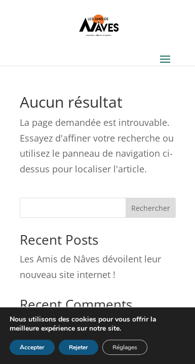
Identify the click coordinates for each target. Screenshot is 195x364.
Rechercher (150, 208)
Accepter (32, 347)
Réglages (124, 347)
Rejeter (78, 347)
